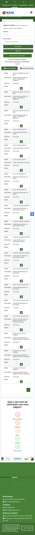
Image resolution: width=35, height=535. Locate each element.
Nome (5, 31)
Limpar (18, 51)
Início (4, 21)
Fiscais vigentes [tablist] (10, 68)
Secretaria (7, 38)
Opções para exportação (17, 55)
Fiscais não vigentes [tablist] (27, 68)
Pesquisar (18, 46)
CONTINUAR (27, 528)
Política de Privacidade (12, 528)
